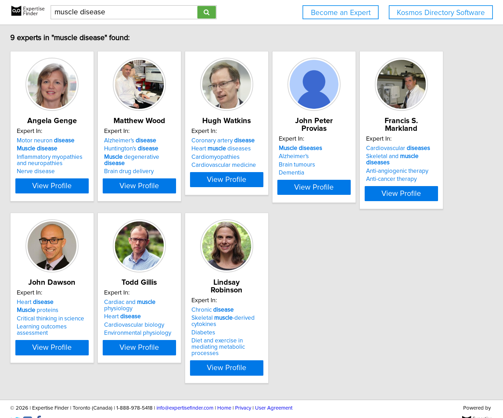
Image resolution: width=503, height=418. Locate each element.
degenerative (192, 157)
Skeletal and (87, 309)
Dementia (375, 165)
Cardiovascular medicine (290, 165)
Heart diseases (288, 149)
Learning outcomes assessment (194, 325)
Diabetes (375, 323)
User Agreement (273, 392)
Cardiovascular (80, 301)
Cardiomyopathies (282, 157)
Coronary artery (289, 140)
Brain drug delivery (178, 165)
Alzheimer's (179, 140)
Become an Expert (341, 12)
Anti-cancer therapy (74, 325)
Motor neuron (77, 140)
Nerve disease (68, 171)
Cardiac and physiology (298, 301)
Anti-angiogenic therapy (80, 317)
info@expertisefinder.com (184, 392)
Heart (171, 301)
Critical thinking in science (187, 317)
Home (224, 392)
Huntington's (180, 149)
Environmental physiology (291, 325)
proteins (174, 309)
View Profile (92, 192)
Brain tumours (381, 157)
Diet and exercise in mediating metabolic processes (402, 334)
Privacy (243, 392)
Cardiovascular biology (288, 317)
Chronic (384, 301)
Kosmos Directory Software (441, 12)
